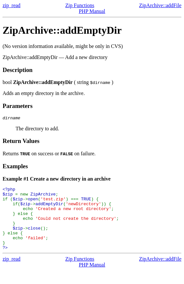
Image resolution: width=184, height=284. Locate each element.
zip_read (11, 5)
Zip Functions (79, 5)
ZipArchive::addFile (160, 5)
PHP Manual (92, 11)
